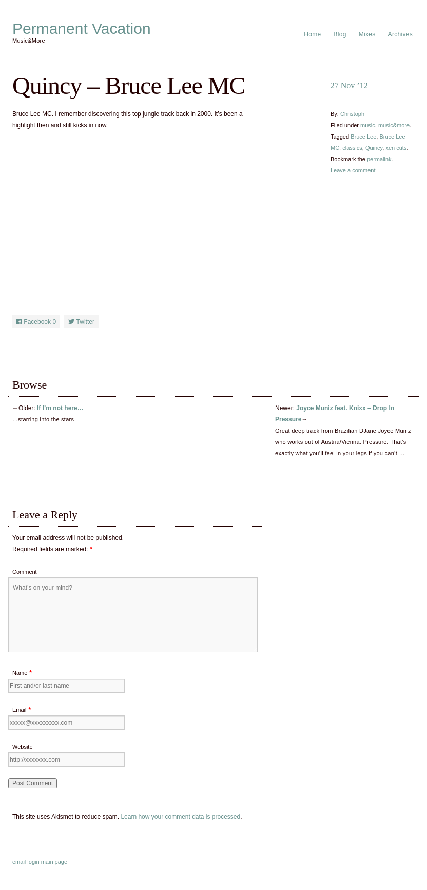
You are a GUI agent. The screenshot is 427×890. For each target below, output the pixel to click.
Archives (400, 34)
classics (352, 148)
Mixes (367, 34)
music (367, 125)
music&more (394, 125)
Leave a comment (353, 170)
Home (312, 34)
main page (54, 862)
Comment (24, 572)
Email (19, 710)
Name (19, 673)
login (33, 862)
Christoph (352, 114)
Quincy (373, 148)
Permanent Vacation (81, 29)
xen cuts (395, 148)
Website (22, 747)
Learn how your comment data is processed (180, 816)
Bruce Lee (363, 136)
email (19, 862)
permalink (379, 159)
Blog (340, 34)
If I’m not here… (60, 408)
